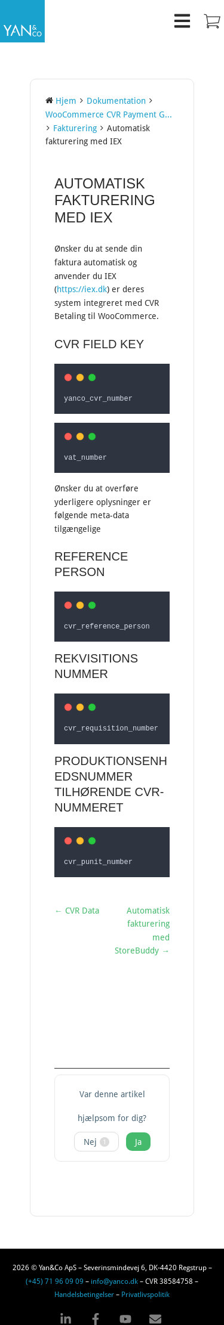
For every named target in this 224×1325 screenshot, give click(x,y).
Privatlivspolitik (145, 1288)
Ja (138, 1135)
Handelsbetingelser (84, 1288)
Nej (96, 1135)
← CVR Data (76, 904)
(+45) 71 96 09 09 (55, 1275)
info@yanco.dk (114, 1275)
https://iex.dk (82, 289)
